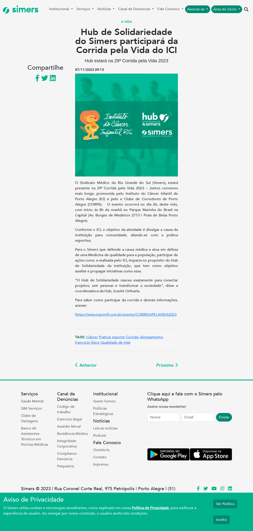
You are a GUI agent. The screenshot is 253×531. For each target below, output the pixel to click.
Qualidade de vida (115, 342)
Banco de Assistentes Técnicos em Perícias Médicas (34, 436)
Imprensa (100, 464)
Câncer (92, 337)
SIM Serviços (31, 408)
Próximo (167, 365)
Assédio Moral (69, 426)
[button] (246, 10)
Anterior (86, 365)
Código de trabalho (66, 409)
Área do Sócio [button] (225, 9)
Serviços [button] (83, 9)
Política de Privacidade (150, 507)
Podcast (99, 435)
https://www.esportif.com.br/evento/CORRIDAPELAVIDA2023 (126, 314)
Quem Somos (104, 401)
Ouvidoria (101, 450)
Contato (100, 457)
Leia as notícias (105, 428)
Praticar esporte (112, 337)
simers (20, 9)
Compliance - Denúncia (68, 456)
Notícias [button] (104, 9)
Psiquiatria (65, 466)
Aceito (221, 519)
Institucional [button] (59, 9)
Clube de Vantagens (29, 418)
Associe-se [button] (196, 9)
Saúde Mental (32, 401)
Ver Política (225, 503)
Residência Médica (72, 433)
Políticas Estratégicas (103, 411)
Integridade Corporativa (67, 443)
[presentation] (181, 436)
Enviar (224, 417)
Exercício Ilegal (69, 419)
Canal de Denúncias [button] (134, 9)
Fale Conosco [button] (169, 9)
